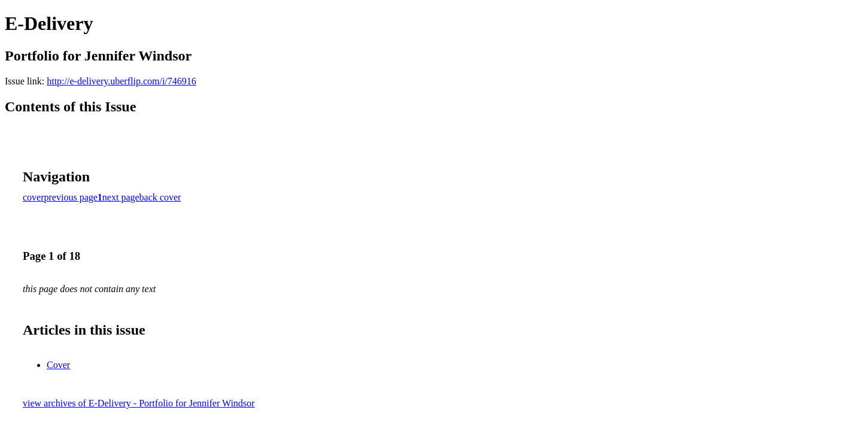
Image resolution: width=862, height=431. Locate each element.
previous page (71, 197)
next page (120, 197)
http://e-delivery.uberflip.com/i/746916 (121, 81)
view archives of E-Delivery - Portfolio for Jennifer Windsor (138, 403)
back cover (160, 197)
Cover (58, 365)
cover (33, 197)
